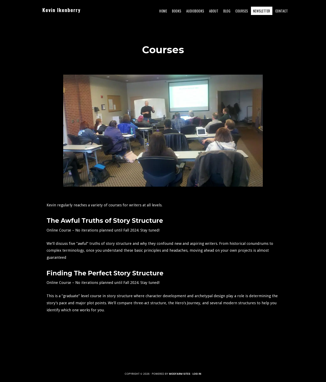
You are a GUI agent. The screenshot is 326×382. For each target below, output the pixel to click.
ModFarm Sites (179, 374)
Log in (197, 374)
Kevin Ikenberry (61, 10)
